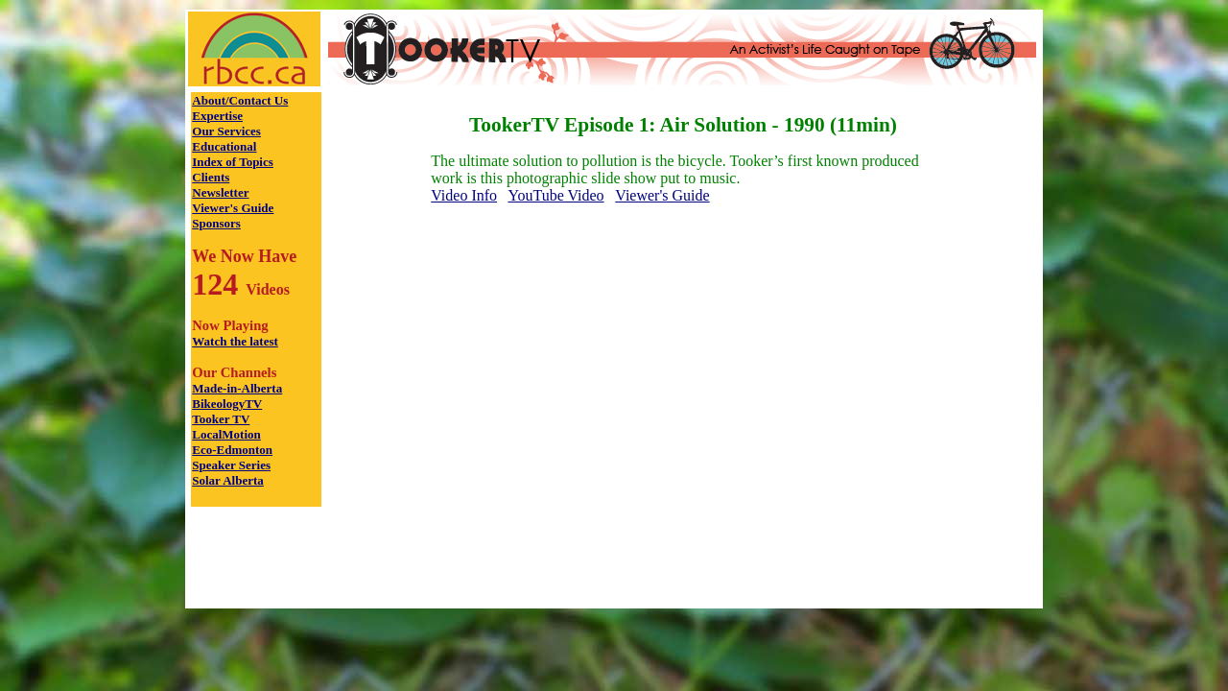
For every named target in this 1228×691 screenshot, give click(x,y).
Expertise (217, 115)
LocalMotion (226, 434)
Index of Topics (232, 162)
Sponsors (216, 223)
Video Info (464, 195)
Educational (224, 146)
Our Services (226, 131)
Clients (210, 177)
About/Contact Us (240, 100)
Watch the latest (235, 341)
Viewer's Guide (232, 208)
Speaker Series (231, 465)
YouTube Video (555, 195)
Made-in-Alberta (237, 388)
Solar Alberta (228, 480)
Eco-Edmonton (232, 449)
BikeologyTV (227, 403)
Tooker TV (220, 419)
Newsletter (220, 192)
